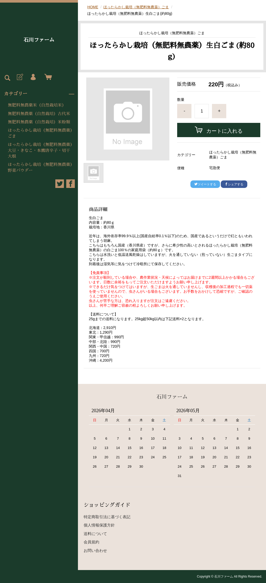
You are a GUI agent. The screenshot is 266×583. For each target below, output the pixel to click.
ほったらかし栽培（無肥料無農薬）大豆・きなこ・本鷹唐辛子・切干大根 (40, 150)
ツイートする (205, 184)
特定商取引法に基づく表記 (107, 517)
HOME (92, 7)
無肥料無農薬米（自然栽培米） (37, 105)
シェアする (234, 184)
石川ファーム (39, 40)
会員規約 (91, 542)
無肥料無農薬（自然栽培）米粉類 (39, 122)
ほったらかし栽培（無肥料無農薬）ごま (40, 133)
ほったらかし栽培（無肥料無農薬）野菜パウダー (40, 167)
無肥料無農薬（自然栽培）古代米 (39, 114)
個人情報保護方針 (99, 525)
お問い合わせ (95, 550)
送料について (95, 533)
